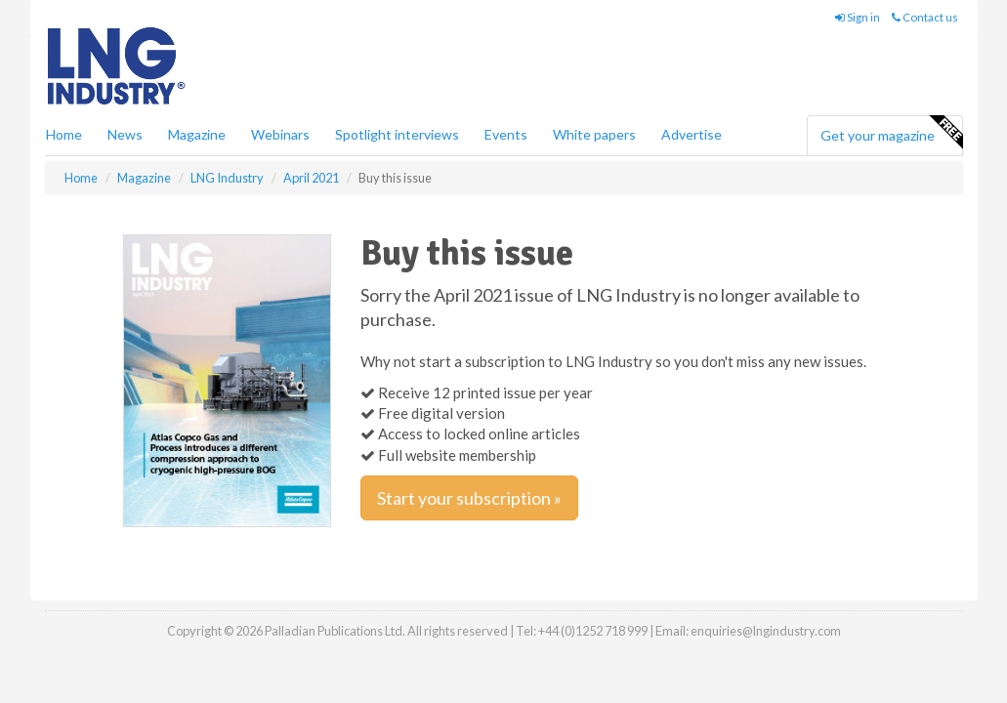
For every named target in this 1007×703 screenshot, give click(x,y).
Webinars (280, 134)
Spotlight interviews (397, 134)
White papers (594, 134)
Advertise (691, 134)
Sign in (857, 17)
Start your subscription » (469, 498)
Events (505, 134)
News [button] (125, 134)
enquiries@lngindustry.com (766, 631)
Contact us (925, 17)
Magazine (197, 134)
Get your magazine (891, 132)
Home (64, 134)
